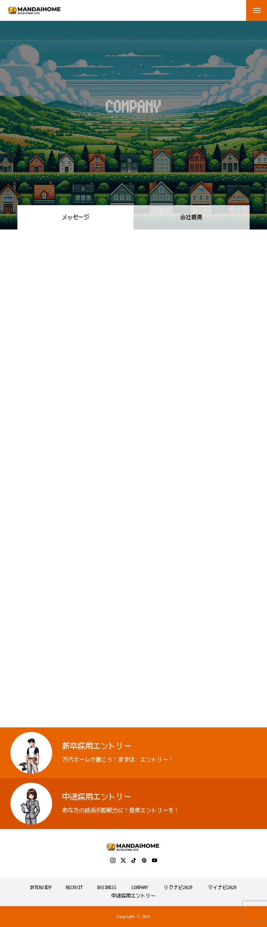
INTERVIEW (40, 887)
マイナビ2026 (222, 887)
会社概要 (191, 217)
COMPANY (140, 887)
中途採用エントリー (133, 895)
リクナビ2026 (178, 887)
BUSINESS (107, 887)
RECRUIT (74, 887)
